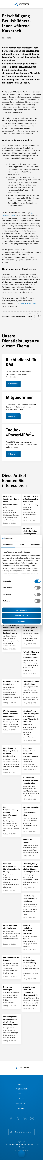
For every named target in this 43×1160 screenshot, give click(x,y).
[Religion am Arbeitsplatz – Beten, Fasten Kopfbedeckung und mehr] (11, 510)
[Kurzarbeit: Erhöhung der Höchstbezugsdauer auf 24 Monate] (31, 633)
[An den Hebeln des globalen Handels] (11, 935)
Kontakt (21, 1147)
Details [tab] (21, 544)
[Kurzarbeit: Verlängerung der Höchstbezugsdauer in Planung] (11, 877)
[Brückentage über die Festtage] (11, 967)
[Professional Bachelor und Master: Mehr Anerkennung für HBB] (31, 663)
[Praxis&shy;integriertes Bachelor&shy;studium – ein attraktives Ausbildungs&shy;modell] (11, 1029)
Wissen (21, 1099)
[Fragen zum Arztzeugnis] (11, 996)
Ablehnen (21, 621)
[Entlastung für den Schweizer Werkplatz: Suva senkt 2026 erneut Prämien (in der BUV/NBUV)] (31, 725)
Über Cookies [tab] (35, 544)
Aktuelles (21, 1084)
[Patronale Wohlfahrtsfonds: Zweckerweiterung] (31, 968)
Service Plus (21, 1094)
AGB (37, 1144)
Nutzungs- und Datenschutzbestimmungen (19, 1144)
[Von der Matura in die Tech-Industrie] (11, 692)
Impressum (21, 1142)
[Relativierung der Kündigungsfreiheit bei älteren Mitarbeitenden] (11, 760)
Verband (21, 1108)
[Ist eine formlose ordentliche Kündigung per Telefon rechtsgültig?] (31, 998)
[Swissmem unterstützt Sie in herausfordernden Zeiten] (31, 819)
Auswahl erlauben (21, 615)
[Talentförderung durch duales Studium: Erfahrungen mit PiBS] (31, 692)
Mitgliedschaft (21, 1089)
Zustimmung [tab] (8, 544)
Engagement (21, 1104)
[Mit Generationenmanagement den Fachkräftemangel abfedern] (11, 820)
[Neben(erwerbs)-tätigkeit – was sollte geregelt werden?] (31, 788)
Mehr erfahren (13, 384)
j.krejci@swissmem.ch (27, 304)
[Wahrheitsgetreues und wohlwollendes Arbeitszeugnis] (11, 720)
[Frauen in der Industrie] (31, 848)
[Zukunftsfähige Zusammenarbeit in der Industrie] (31, 906)
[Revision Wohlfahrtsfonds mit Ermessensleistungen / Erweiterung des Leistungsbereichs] (11, 636)
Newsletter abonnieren (23, 1132)
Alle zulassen (21, 610)
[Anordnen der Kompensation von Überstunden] (31, 759)
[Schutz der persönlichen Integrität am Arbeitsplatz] (31, 938)
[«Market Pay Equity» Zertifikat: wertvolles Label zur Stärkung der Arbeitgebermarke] (31, 876)
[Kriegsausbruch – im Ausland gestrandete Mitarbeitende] (31, 508)
